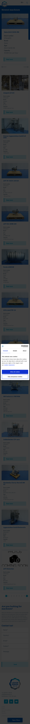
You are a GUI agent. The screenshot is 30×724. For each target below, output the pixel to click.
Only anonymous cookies (15, 376)
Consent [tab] (5, 350)
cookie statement (9, 365)
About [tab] (24, 350)
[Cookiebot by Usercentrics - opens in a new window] (21, 346)
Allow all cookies (15, 372)
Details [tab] (15, 350)
